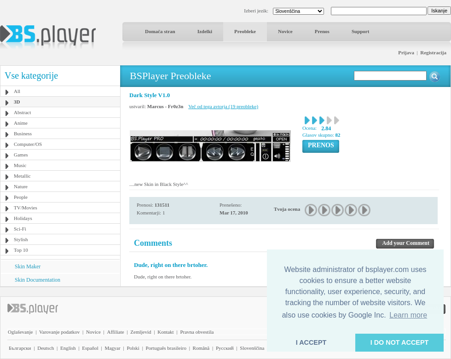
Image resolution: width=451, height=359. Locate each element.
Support (361, 31)
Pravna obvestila (197, 332)
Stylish (21, 239)
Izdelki (204, 31)
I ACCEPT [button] (311, 342)
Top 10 (21, 250)
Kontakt (165, 332)
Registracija (433, 52)
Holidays (23, 218)
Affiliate (115, 332)
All (17, 91)
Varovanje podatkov (59, 332)
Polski (133, 348)
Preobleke (245, 31)
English (68, 348)
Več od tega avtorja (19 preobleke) (223, 106)
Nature (21, 186)
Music (20, 165)
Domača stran (160, 31)
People (21, 197)
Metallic (22, 176)
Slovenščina (252, 348)
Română (201, 348)
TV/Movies (25, 207)
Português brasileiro (166, 348)
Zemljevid (140, 332)
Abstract (22, 112)
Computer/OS (28, 144)
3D (17, 101)
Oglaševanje (20, 332)
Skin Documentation (37, 280)
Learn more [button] (408, 315)
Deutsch (45, 348)
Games (21, 154)
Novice (285, 31)
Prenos (322, 31)
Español (90, 348)
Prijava (406, 52)
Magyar (112, 348)
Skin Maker (27, 266)
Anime (21, 123)
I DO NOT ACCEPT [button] (399, 342)
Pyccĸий (225, 348)
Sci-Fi (20, 229)
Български (20, 348)
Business (23, 133)
